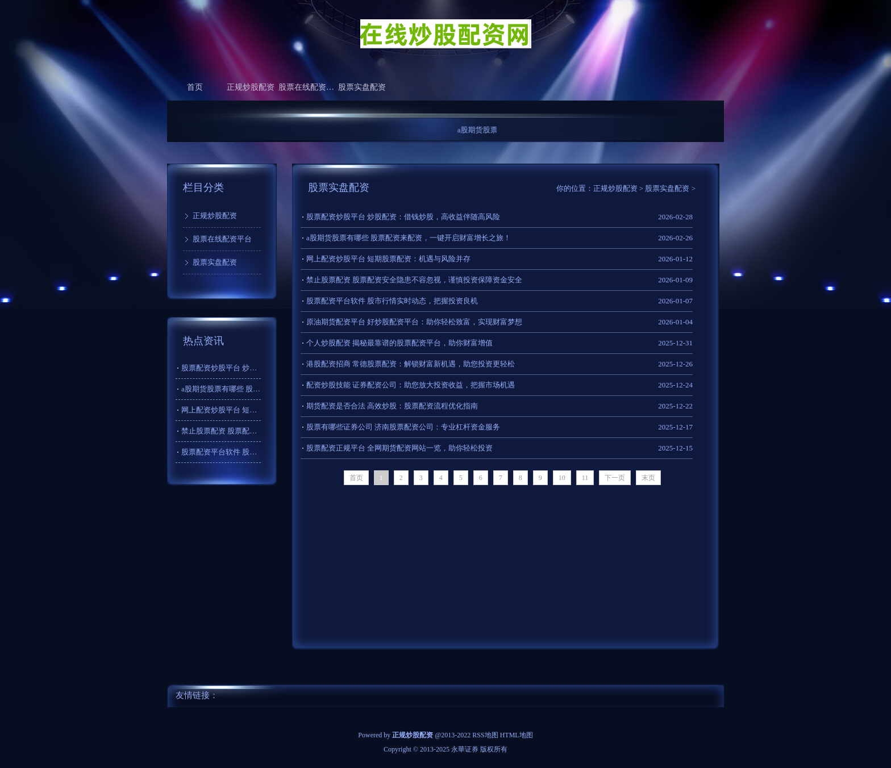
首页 (195, 87)
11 (585, 478)
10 (562, 478)
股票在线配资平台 (306, 87)
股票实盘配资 (362, 87)
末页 (648, 478)
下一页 (615, 478)
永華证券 (464, 749)
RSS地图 (485, 735)
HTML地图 (516, 735)
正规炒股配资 (250, 87)
